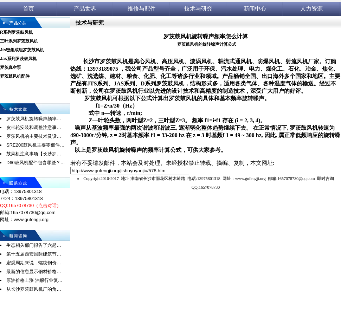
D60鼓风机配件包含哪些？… (35, 162)
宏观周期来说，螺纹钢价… (33, 262)
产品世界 (85, 9)
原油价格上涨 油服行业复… (34, 280)
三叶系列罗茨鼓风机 (19, 41)
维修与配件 (142, 9)
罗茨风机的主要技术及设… (33, 136)
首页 (28, 9)
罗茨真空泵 (10, 67)
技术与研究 (198, 9)
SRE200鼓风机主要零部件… (35, 145)
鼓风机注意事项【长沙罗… (33, 153)
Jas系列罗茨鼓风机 (18, 58)
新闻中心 (255, 9)
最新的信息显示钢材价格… (33, 271)
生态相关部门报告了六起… (33, 245)
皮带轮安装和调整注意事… (33, 127)
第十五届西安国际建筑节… (33, 254)
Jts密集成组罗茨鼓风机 (22, 49)
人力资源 (311, 9)
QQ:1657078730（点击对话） (30, 205)
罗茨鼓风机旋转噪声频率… (33, 118)
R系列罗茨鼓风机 (16, 32)
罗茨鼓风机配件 (15, 76)
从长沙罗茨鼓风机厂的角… (33, 289)
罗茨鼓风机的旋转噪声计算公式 (206, 44)
